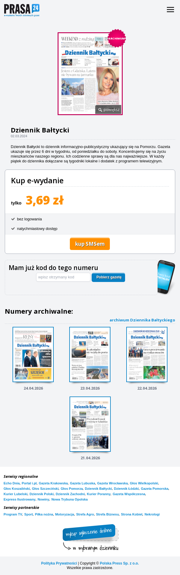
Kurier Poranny (98, 494)
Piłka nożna (44, 514)
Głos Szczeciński (45, 488)
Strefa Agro (85, 514)
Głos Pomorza (72, 488)
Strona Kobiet (131, 514)
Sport (28, 514)
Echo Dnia (12, 483)
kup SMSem (90, 243)
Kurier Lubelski (15, 494)
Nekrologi (152, 514)
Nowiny (43, 499)
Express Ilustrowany (20, 499)
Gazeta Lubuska (82, 483)
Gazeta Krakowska (53, 483)
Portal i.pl (29, 483)
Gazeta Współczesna (129, 494)
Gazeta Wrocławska (112, 483)
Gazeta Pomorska (154, 488)
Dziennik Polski (42, 494)
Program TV (13, 514)
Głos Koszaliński (17, 488)
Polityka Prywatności (59, 563)
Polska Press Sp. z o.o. (119, 563)
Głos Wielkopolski (144, 483)
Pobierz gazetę (108, 277)
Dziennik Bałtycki (98, 488)
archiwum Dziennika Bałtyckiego (142, 319)
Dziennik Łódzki (126, 488)
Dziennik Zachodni (70, 494)
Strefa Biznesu (107, 514)
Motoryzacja (64, 514)
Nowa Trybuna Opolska (69, 499)
